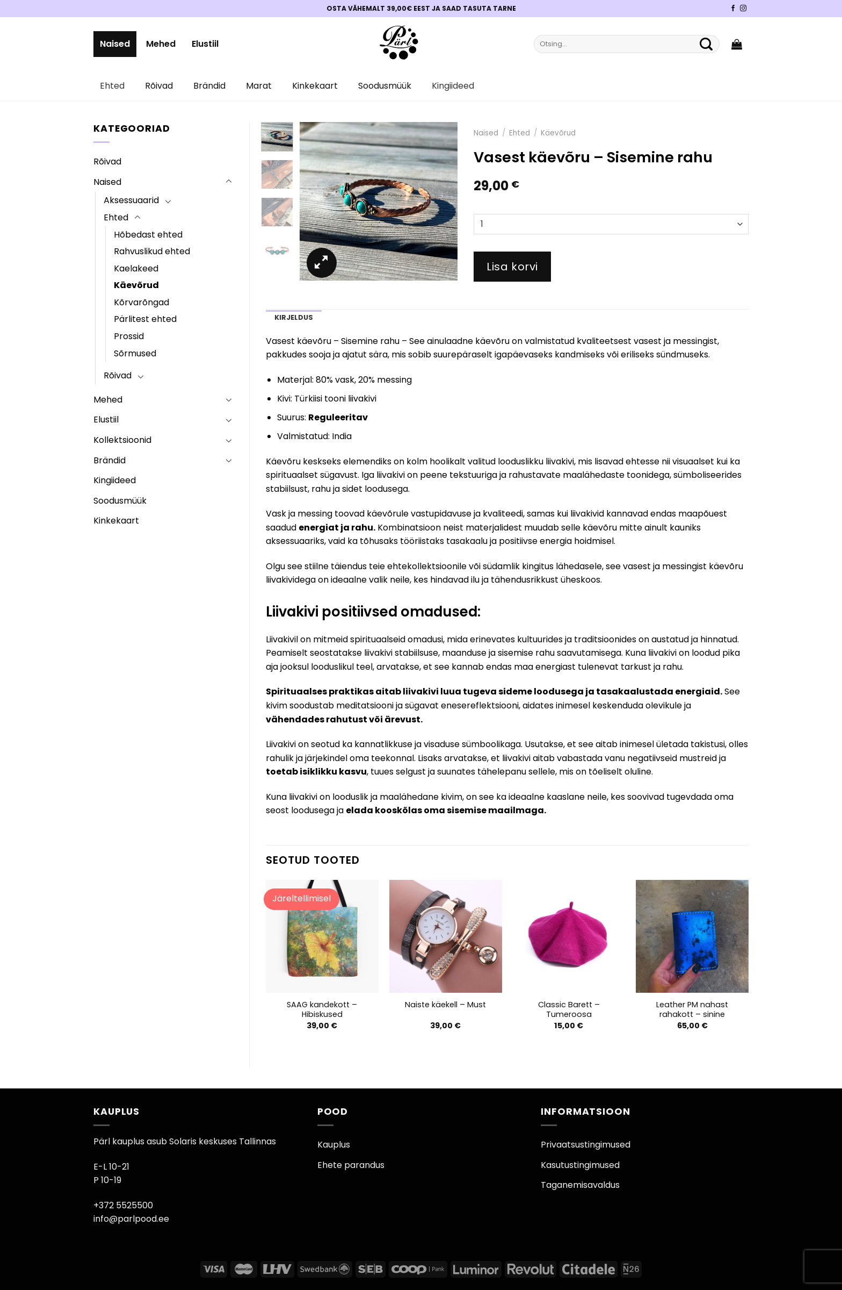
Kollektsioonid (122, 440)
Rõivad (159, 86)
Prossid (129, 336)
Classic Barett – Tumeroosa (569, 1010)
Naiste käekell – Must (445, 1005)
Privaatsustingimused (585, 1144)
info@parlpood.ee (131, 1219)
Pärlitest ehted (145, 319)
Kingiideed (453, 86)
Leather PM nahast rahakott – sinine (692, 1010)
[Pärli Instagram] (743, 8)
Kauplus (333, 1144)
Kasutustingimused (580, 1165)
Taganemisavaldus (580, 1185)
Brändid (209, 86)
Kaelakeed (136, 268)
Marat (259, 86)
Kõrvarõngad (141, 302)
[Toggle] (228, 181)
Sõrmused (135, 353)
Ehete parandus (350, 1165)
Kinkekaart (315, 86)
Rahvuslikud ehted (152, 251)
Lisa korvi (512, 266)
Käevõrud (136, 285)
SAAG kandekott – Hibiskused (322, 1010)
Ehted (112, 86)
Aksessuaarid (131, 200)
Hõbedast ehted (148, 234)
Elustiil (205, 44)
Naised (115, 44)
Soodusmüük (384, 86)
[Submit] (706, 44)
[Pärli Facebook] (733, 8)
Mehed (161, 44)
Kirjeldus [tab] (293, 317)
